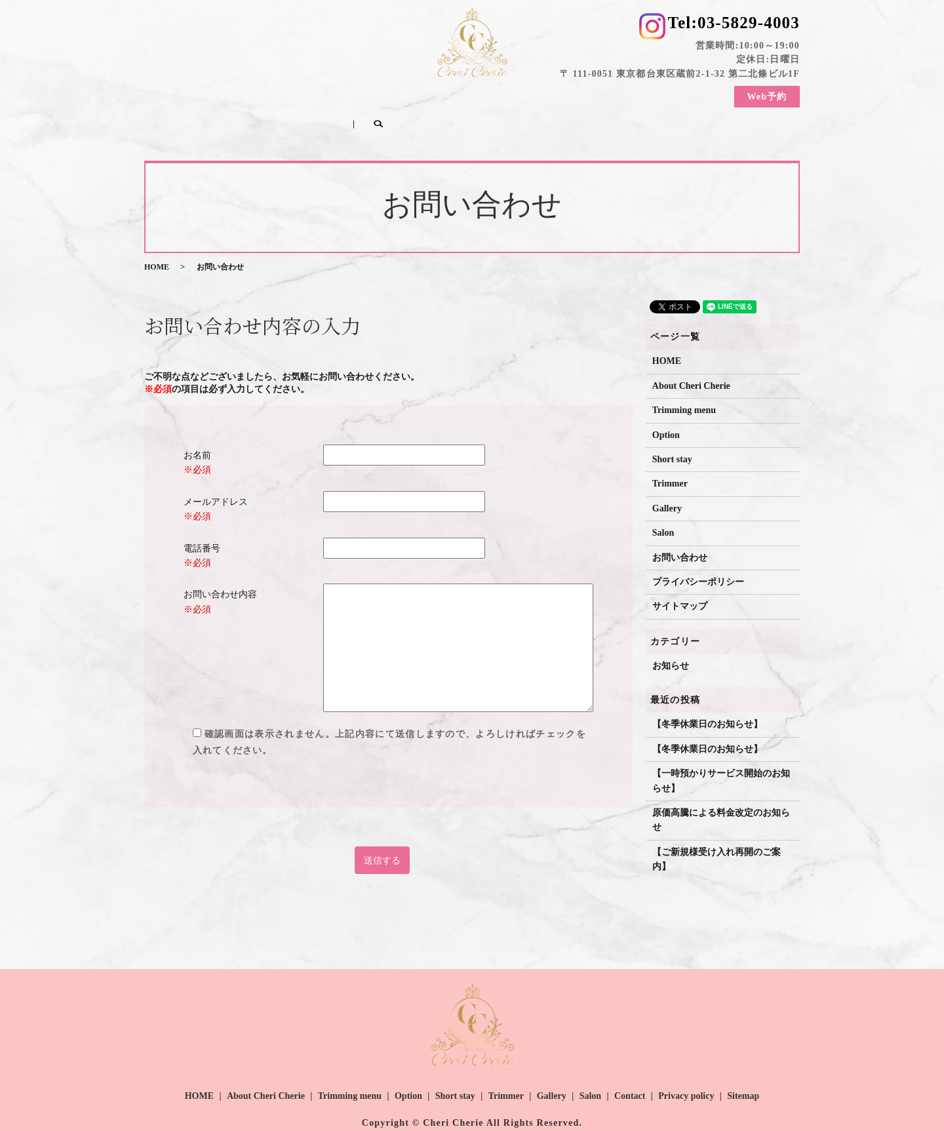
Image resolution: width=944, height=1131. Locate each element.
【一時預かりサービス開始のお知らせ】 (721, 755)
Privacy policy (686, 1070)
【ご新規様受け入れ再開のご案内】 (716, 833)
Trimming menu (342, 94)
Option (412, 94)
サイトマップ (679, 580)
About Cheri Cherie (248, 94)
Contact (688, 94)
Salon (637, 94)
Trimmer (531, 94)
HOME (170, 94)
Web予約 (767, 99)
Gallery (587, 94)
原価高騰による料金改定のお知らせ (721, 794)
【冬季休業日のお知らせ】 (707, 699)
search (187, 115)
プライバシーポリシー (698, 556)
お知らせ (670, 640)
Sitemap (743, 1070)
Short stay (470, 94)
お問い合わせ (679, 531)
